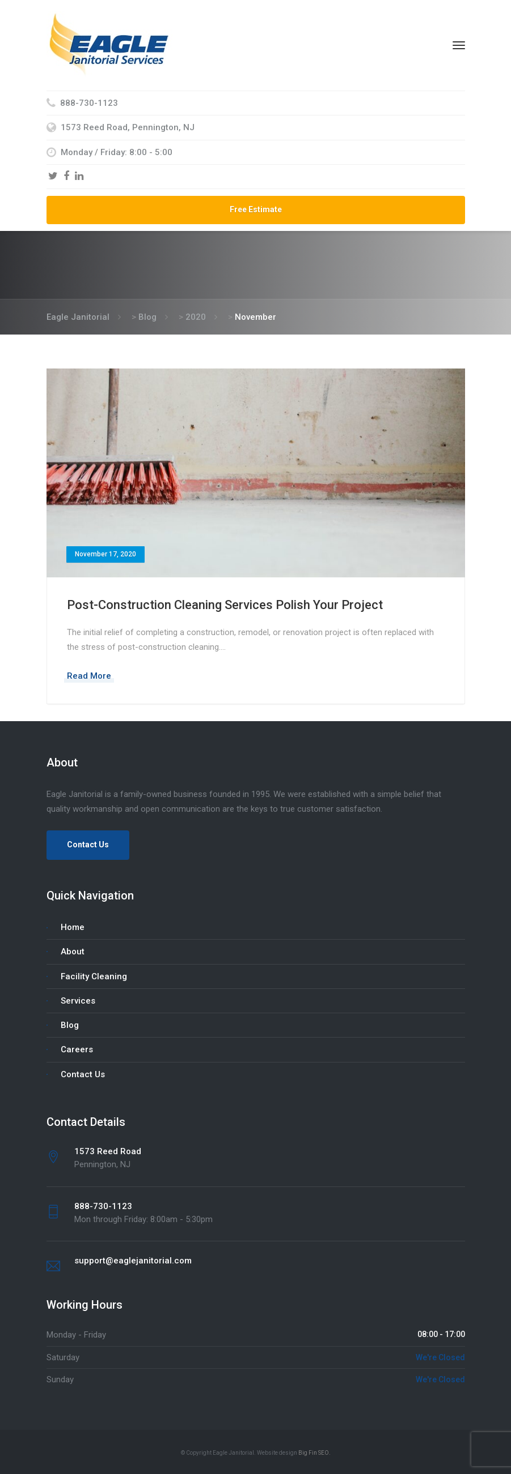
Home (73, 927)
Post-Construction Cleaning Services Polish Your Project (225, 605)
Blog (70, 1025)
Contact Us (88, 844)
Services (78, 1001)
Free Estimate (256, 209)
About (73, 951)
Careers (77, 1049)
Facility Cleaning (94, 976)
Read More (89, 676)
